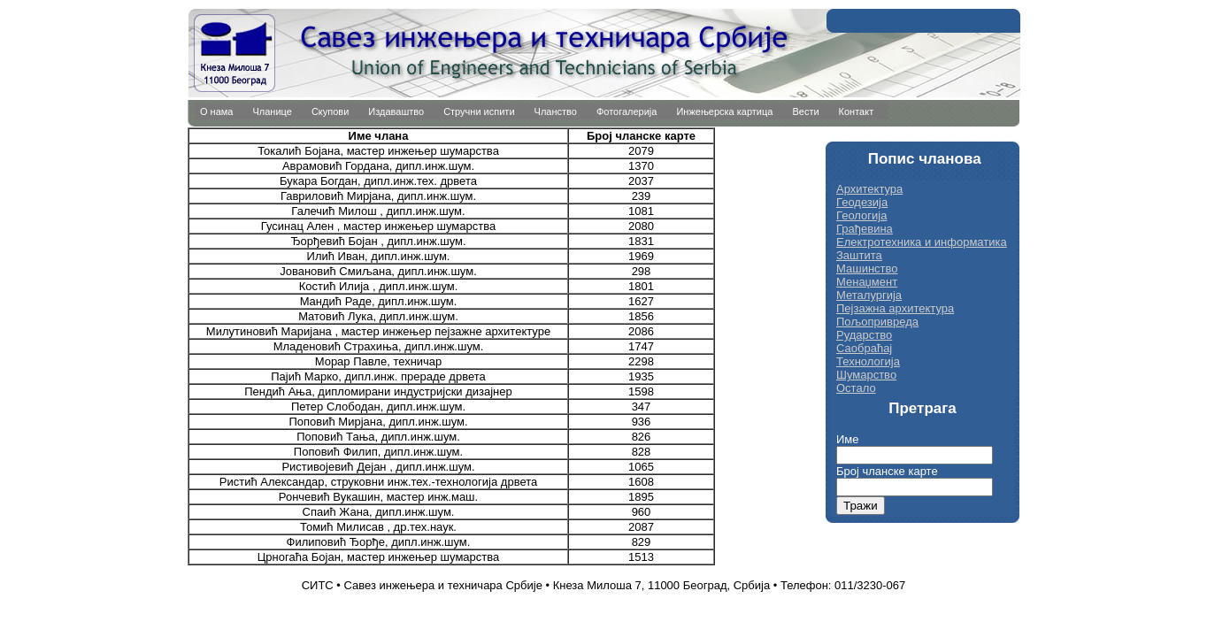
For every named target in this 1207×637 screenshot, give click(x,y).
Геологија (861, 215)
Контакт (856, 111)
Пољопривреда (877, 321)
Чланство (555, 111)
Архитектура (869, 189)
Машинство (867, 268)
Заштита (859, 255)
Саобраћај (864, 348)
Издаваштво (396, 111)
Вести (805, 111)
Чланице (272, 111)
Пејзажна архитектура (895, 308)
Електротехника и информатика (921, 242)
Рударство (864, 335)
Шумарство (866, 374)
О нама (217, 111)
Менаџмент (866, 281)
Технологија (868, 361)
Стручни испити (478, 111)
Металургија (869, 295)
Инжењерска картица (724, 111)
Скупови (330, 111)
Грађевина (864, 228)
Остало (856, 388)
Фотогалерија (626, 111)
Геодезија (862, 202)
